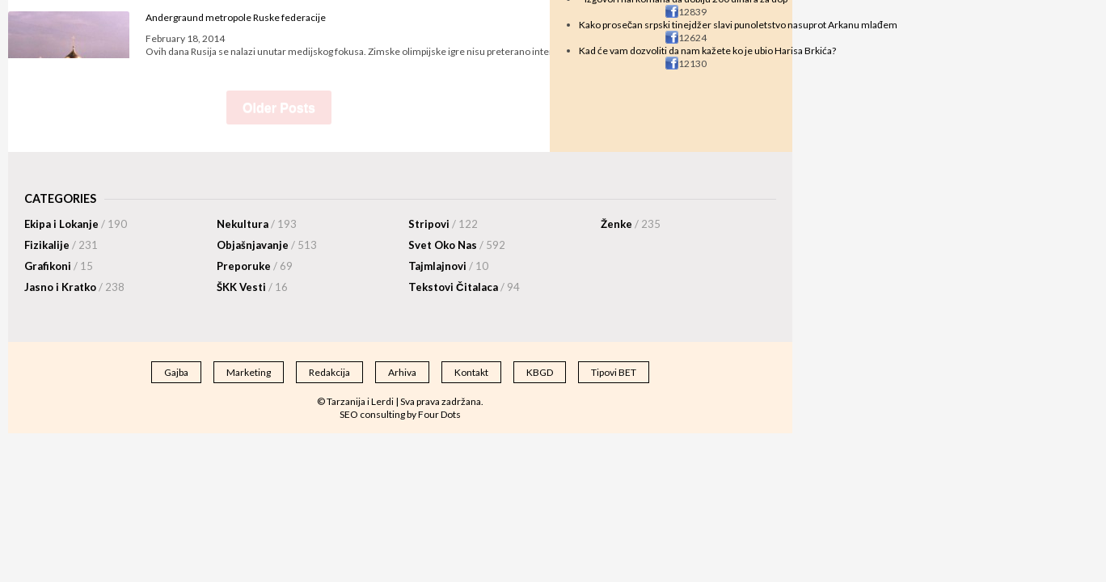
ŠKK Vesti (252, 286)
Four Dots (439, 414)
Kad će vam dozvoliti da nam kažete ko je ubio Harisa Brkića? (707, 50)
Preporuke (255, 265)
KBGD (539, 372)
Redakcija (329, 372)
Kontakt (471, 372)
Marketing (248, 372)
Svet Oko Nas (456, 244)
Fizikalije (61, 244)
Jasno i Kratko (74, 286)
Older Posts (279, 108)
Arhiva (402, 372)
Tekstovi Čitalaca (464, 286)
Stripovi (443, 223)
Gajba (176, 372)
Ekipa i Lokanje (75, 223)
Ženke (631, 223)
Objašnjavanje (267, 244)
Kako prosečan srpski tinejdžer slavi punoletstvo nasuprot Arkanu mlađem (738, 25)
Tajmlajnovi (448, 265)
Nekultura (257, 223)
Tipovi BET (613, 372)
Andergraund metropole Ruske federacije (236, 17)
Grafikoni (58, 265)
